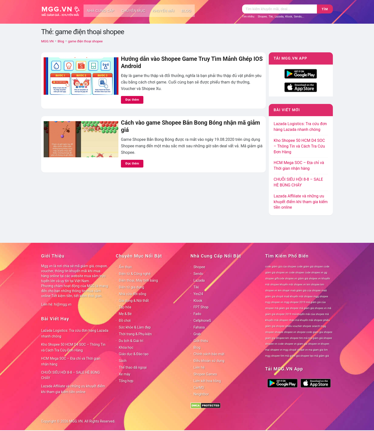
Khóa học (126, 347)
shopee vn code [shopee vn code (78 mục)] (274, 343)
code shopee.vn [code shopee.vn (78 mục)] (314, 272)
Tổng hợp (126, 381)
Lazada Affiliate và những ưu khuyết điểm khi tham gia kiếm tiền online (301, 202)
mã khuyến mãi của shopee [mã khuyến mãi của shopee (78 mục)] (308, 314)
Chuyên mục (133, 11)
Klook (288, 16)
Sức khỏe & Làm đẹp (135, 327)
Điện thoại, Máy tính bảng (138, 280)
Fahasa (199, 327)
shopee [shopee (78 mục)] (279, 332)
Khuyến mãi (163, 11)
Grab (197, 334)
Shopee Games (205, 374)
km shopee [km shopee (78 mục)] (313, 284)
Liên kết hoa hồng (207, 381)
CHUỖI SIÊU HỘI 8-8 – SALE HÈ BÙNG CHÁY (70, 375)
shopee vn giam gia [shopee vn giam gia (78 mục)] (295, 343)
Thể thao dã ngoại (133, 367)
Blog (186, 11)
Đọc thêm (132, 99)
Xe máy (124, 374)
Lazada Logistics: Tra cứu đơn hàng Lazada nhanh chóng (74, 333)
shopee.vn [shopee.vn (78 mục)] (290, 332)
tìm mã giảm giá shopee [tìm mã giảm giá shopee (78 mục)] (294, 355)
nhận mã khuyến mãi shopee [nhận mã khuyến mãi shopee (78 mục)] (305, 320)
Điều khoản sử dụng (208, 361)
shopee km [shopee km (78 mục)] (282, 338)
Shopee (262, 16)
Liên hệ (199, 367)
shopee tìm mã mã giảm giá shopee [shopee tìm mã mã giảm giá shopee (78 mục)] (311, 338)
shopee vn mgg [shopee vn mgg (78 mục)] (279, 349)
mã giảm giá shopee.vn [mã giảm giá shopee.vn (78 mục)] (313, 308)
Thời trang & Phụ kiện (135, 334)
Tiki (271, 16)
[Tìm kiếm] (279, 8)
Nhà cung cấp (100, 11)
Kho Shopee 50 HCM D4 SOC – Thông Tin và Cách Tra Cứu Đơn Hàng (299, 146)
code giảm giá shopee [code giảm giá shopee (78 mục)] (310, 266)
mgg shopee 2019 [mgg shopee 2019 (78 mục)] (294, 302)
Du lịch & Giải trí (131, 341)
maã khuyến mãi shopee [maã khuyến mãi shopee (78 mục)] (298, 296)
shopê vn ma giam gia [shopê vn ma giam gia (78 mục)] (310, 349)
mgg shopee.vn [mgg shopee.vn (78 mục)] (274, 302)
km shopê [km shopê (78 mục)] (283, 290)
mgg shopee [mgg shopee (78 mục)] (320, 296)
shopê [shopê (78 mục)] (292, 349)
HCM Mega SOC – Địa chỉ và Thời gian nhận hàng (70, 361)
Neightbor (201, 394)
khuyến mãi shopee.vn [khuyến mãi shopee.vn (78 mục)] (293, 284)
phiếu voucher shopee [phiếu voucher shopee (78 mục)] (298, 326)
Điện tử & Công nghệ (135, 274)
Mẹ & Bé (125, 314)
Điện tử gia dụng (131, 287)
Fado (197, 314)
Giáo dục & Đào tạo (134, 354)
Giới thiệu (200, 341)
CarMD (198, 388)
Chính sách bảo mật (208, 354)
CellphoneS (202, 321)
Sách (123, 361)
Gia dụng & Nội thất (134, 301)
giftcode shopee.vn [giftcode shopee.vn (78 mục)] (286, 278)
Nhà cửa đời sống (132, 294)
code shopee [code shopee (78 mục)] (296, 272)
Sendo (298, 16)
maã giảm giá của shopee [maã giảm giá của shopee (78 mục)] (305, 290)
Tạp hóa (125, 307)
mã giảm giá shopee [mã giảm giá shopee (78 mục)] (286, 308)
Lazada (279, 16)
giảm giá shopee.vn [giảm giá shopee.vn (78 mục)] (309, 278)
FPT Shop (200, 307)
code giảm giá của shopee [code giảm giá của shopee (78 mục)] (280, 266)
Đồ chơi (125, 321)
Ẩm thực (125, 267)
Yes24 (198, 294)
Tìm (325, 9)
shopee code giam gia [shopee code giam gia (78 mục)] (310, 332)
